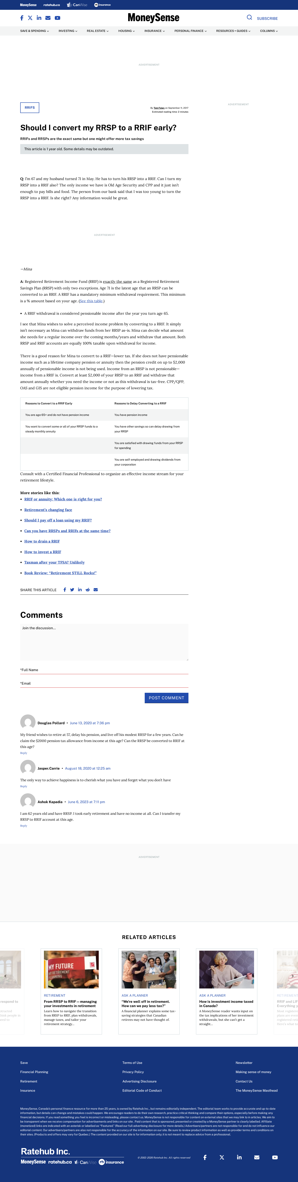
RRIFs (30, 108)
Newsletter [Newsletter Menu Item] (244, 1063)
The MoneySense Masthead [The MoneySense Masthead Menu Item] (257, 1090)
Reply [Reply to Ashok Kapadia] (23, 825)
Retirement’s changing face (48, 509)
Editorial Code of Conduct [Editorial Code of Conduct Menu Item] (142, 1090)
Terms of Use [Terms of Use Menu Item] (132, 1063)
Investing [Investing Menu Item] (66, 30)
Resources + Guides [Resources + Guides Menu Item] (231, 30)
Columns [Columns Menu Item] (267, 30)
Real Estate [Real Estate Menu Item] (96, 30)
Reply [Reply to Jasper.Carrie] (23, 786)
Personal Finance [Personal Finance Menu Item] (189, 30)
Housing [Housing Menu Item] (125, 30)
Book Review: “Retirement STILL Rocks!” (60, 573)
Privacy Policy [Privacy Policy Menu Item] (133, 1072)
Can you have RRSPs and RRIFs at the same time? (67, 530)
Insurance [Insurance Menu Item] (153, 30)
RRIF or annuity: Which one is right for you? (63, 499)
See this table (91, 301)
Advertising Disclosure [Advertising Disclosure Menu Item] (139, 1081)
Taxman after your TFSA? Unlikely (54, 562)
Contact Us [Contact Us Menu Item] (244, 1081)
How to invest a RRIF (42, 552)
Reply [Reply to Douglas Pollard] (23, 753)
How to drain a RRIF (42, 541)
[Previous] (6, 976)
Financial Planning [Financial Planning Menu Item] (34, 1072)
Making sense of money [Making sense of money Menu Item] (253, 1072)
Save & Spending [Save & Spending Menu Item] (33, 30)
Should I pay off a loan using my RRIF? (58, 520)
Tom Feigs (159, 108)
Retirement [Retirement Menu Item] (28, 1081)
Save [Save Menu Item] (24, 1063)
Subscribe (267, 18)
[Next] (291, 976)
